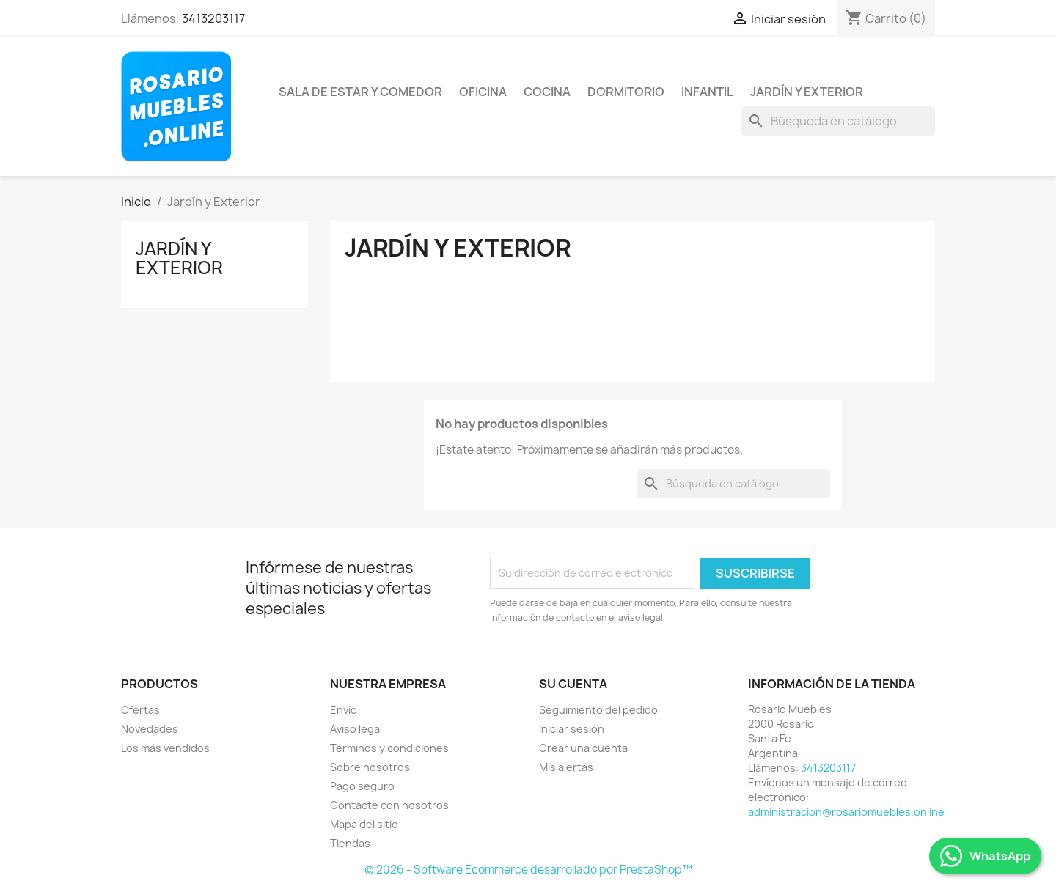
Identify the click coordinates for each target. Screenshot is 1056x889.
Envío (343, 710)
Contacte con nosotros (389, 805)
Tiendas (350, 843)
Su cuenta (573, 684)
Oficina (483, 92)
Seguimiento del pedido (598, 710)
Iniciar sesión (571, 729)
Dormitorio (625, 92)
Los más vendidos (165, 748)
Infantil (707, 92)
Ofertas (140, 710)
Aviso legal (356, 729)
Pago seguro (362, 786)
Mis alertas (566, 767)
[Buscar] (838, 121)
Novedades (149, 729)
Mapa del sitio (364, 824)
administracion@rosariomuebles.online (846, 812)
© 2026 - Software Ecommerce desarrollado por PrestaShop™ (528, 869)
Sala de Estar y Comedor (360, 92)
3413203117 (213, 18)
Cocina (547, 92)
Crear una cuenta (583, 748)
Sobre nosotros (370, 767)
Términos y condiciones (389, 748)
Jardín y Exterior (806, 92)
